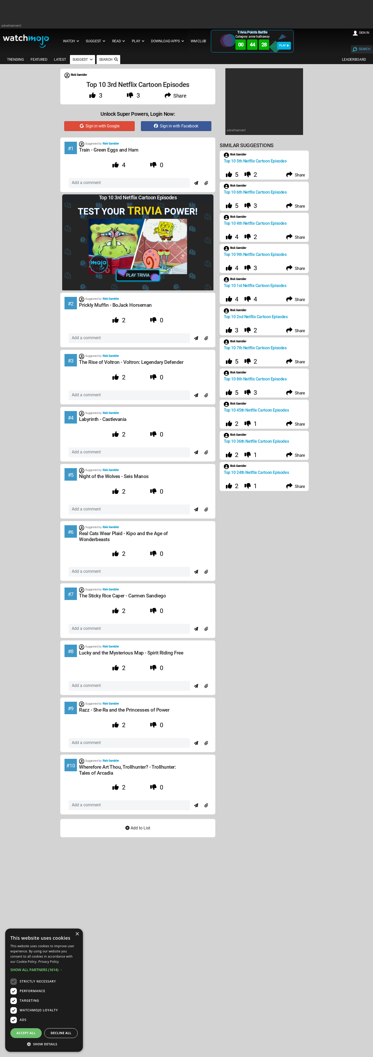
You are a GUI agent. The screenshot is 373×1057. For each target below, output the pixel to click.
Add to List (137, 828)
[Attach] (206, 183)
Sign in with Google (99, 126)
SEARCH (364, 49)
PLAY (284, 45)
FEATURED (39, 59)
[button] (44, 969)
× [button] (77, 934)
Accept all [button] (26, 1033)
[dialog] (44, 990)
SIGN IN (364, 33)
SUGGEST (82, 59)
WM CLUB (198, 41)
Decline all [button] (61, 1033)
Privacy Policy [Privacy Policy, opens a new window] (48, 961)
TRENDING (15, 59)
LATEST (60, 59)
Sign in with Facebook (176, 126)
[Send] (196, 183)
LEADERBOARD (354, 59)
